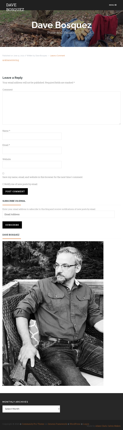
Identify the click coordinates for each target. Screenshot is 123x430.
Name (6, 130)
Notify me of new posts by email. (21, 184)
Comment (7, 89)
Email (6, 144)
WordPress (75, 424)
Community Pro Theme (33, 424)
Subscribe (12, 225)
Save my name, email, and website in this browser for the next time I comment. (42, 177)
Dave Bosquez (15, 7)
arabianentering (10, 60)
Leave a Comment (57, 56)
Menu (113, 5)
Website (6, 159)
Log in (86, 424)
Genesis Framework (57, 424)
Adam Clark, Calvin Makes (108, 426)
